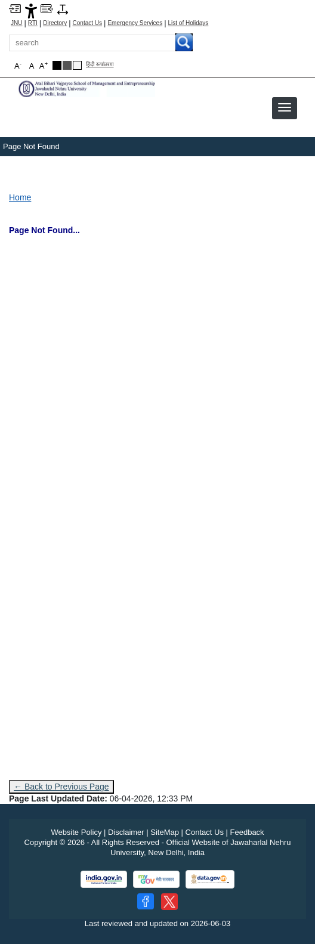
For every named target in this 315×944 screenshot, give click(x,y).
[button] (284, 107)
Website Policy (76, 832)
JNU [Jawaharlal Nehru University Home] (16, 23)
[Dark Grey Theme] (67, 65)
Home (20, 197)
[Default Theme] (77, 65)
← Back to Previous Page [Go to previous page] (61, 786)
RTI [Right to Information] (33, 23)
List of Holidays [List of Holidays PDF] (188, 23)
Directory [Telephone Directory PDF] (55, 23)
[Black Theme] (56, 65)
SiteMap (164, 832)
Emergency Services (134, 23)
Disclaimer (126, 832)
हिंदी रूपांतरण (100, 64)
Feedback (247, 832)
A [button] (43, 65)
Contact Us (87, 23)
